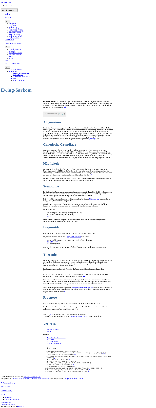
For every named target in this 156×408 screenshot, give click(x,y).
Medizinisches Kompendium (56, 338)
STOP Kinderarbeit (19, 80)
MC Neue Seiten (52, 341)
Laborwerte (12, 25)
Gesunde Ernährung (15, 49)
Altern (11, 56)
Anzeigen (61, 114)
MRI (51, 242)
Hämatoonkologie (53, 329)
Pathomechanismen (15, 32)
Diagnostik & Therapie (16, 31)
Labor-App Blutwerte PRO (78, 316)
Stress (11, 58)
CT (48, 242)
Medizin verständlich (15, 36)
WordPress (20, 406)
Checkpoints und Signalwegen (81, 288)
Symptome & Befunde (16, 29)
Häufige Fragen (18, 75)
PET (56, 242)
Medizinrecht (13, 71)
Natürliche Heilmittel (15, 54)
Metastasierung (94, 199)
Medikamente (13, 27)
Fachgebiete (12, 23)
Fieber (49, 216)
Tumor (80, 378)
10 (92, 287)
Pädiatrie (50, 331)
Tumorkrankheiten (44, 378)
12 (79, 308)
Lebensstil (12, 51)
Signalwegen (92, 139)
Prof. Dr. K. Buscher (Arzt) (32, 377)
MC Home (50, 340)
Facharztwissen (6, 2)
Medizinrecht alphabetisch (21, 76)
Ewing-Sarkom (68, 378)
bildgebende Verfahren (74, 237)
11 (64, 291)
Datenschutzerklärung (8, 404)
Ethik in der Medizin (15, 69)
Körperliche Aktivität (15, 53)
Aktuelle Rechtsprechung (21, 73)
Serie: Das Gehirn (14, 34)
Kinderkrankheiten (18, 378)
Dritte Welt (12, 78)
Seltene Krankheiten (30, 378)
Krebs (76, 378)
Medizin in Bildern (15, 38)
